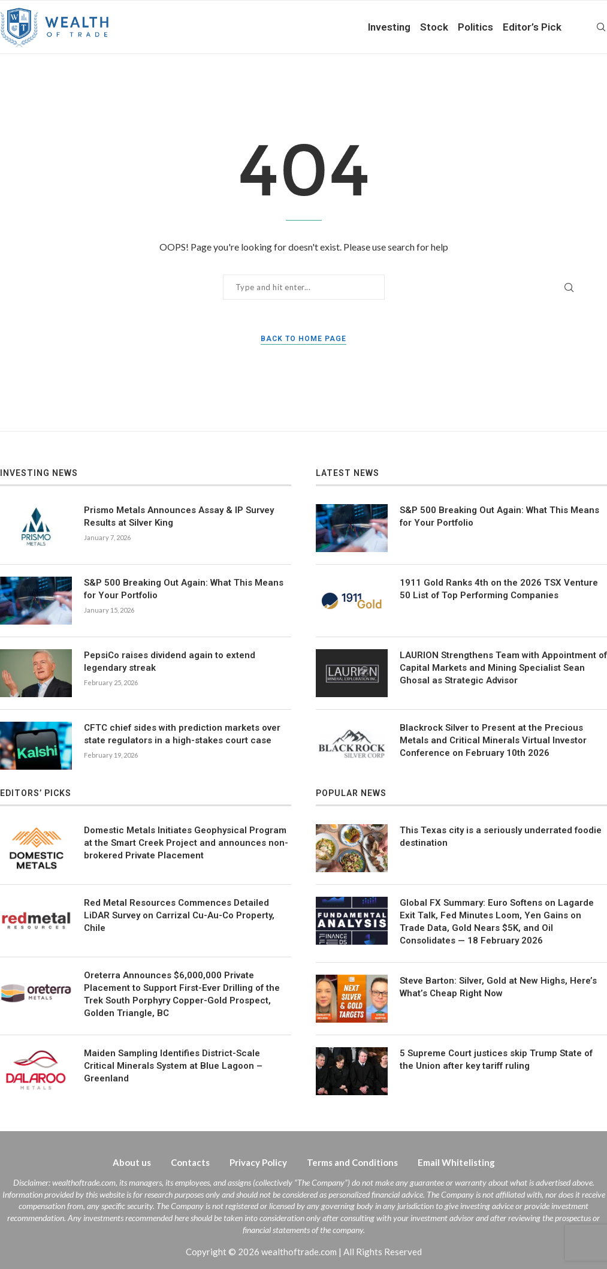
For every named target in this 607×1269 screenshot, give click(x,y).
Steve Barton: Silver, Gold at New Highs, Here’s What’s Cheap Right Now (498, 987)
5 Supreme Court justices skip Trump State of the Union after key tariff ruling (496, 1059)
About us (132, 1162)
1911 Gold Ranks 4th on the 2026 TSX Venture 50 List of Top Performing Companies (499, 589)
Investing (389, 27)
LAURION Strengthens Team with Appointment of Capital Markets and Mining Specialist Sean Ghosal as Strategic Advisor (503, 668)
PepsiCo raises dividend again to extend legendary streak (169, 661)
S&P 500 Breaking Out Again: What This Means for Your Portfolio (183, 589)
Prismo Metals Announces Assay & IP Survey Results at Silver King (179, 516)
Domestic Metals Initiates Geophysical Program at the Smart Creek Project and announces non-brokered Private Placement (186, 843)
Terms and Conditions (352, 1162)
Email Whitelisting (456, 1162)
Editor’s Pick (532, 27)
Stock (434, 27)
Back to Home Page (303, 338)
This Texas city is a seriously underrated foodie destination (501, 836)
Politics (475, 27)
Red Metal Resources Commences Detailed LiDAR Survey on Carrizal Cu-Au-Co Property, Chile (179, 915)
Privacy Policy (258, 1162)
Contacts (190, 1162)
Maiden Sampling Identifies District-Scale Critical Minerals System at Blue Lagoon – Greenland (173, 1066)
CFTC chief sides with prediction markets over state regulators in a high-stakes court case (182, 734)
